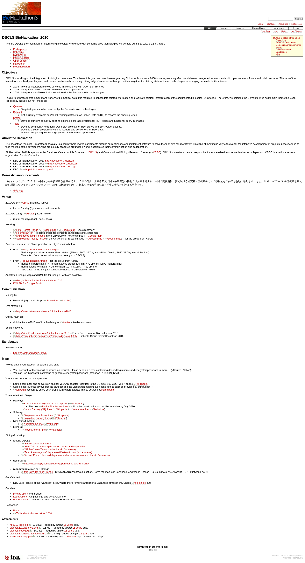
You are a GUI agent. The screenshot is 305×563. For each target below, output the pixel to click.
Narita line (97, 409)
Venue (279, 47)
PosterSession (21, 57)
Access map (48, 229)
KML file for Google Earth (27, 283)
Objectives (281, 40)
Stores (17, 117)
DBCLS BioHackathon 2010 (286, 38)
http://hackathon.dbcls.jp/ (60, 166)
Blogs (16, 510)
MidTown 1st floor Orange (37, 471)
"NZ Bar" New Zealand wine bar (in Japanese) (48, 449)
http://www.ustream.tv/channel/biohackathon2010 (42, 311)
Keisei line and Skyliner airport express (44, 403)
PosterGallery (21, 499)
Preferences (296, 24)
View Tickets (279, 28)
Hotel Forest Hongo (25, 229)
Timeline (223, 28)
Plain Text (152, 550)
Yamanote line (79, 409)
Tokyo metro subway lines (37, 415)
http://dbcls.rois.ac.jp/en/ (37, 169)
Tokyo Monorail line (33, 429)
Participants (19, 49)
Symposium (19, 54)
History (284, 31)
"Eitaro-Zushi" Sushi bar (36, 443)
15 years (68, 524)
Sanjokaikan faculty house (29, 238)
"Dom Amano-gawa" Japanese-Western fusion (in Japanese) (56, 452)
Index (275, 31)
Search (296, 28)
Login (260, 24)
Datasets (18, 112)
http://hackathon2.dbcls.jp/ (61, 163)
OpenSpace (20, 60)
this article (138, 482)
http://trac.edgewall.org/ (293, 558)
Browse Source (259, 28)
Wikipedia (140, 383)
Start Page (265, 31)
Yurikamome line (32, 423)
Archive (64, 300)
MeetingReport (21, 66)
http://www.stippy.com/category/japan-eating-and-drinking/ (55, 463)
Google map (67, 229)
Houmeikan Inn (23, 232)
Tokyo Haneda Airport (33, 260)
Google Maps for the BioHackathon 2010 (37, 280)
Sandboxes (281, 52)
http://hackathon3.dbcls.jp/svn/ (30, 352)
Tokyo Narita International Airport (40, 249)
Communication (283, 49)
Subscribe (50, 300)
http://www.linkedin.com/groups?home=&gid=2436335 (45, 336)
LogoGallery (20, 496)
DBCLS (91, 152)
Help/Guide (270, 24)
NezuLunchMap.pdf (21, 536)
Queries (17, 106)
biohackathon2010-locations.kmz (28, 533)
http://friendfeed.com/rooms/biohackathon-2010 (41, 333)
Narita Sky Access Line (53, 406)
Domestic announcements (288, 45)
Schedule (18, 52)
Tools (16, 123)
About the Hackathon (286, 42)
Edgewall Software (38, 558)
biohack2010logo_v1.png (24, 527)
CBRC (155, 152)
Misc (278, 54)
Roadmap (240, 28)
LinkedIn (19, 389)
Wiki (210, 28)
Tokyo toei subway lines (36, 418)
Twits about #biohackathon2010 (32, 513)
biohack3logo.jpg (19, 530)
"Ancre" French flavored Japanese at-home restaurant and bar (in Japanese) (65, 455)
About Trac (283, 24)
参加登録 (18, 190)
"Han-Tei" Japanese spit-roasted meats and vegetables (53, 446)
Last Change (296, 31)
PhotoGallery (20, 493)
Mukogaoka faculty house (29, 235)
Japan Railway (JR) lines (36, 409)
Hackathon (19, 63)
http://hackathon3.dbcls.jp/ (59, 160)
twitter (65, 322)
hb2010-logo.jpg (19, 524)
